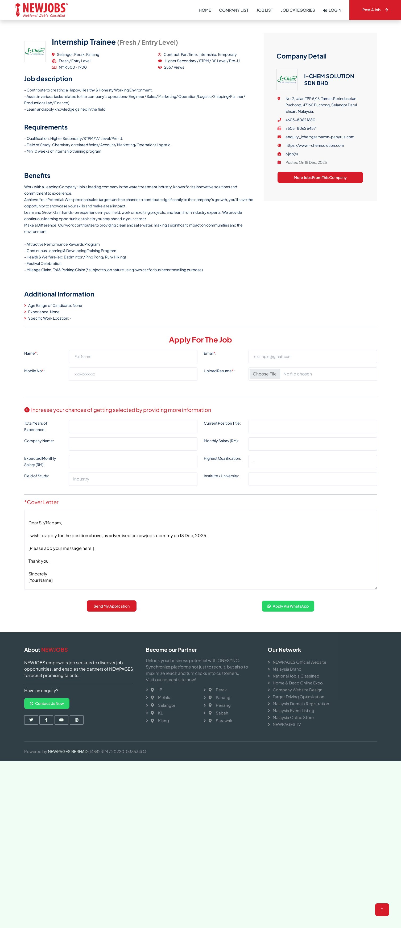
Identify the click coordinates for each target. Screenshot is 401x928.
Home (205, 9)
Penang (220, 705)
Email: (210, 404)
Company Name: (39, 492)
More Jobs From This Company (320, 242)
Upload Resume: (219, 422)
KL (157, 712)
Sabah (218, 712)
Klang (160, 720)
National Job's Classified (296, 675)
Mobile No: (34, 422)
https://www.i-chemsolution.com (315, 210)
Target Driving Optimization (298, 696)
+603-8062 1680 (300, 185)
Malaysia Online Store (293, 717)
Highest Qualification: (222, 509)
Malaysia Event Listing (293, 710)
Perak (218, 689)
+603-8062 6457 (301, 193)
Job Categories (298, 9)
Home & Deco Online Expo (298, 682)
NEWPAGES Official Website (299, 661)
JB (156, 689)
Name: (31, 404)
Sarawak (220, 720)
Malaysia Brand (287, 668)
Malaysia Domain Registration (301, 703)
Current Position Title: (222, 474)
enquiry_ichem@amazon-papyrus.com (320, 202)
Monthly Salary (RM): (221, 492)
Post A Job (375, 9)
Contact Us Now (47, 703)
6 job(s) (292, 219)
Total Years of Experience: (35, 477)
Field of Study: (36, 527)
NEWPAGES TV (287, 724)
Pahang (219, 697)
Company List (234, 9)
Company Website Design (298, 689)
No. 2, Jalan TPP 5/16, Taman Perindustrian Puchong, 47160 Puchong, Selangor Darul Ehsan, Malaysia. (321, 170)
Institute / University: (221, 527)
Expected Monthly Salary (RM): (40, 512)
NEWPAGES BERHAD (68, 751)
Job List (265, 9)
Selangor (163, 705)
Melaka (161, 697)
